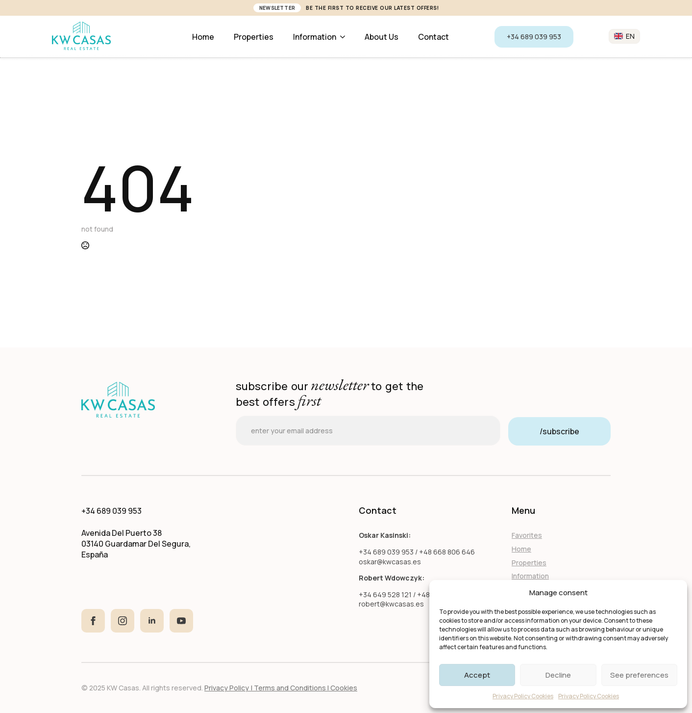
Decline (558, 675)
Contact (433, 36)
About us (381, 36)
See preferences (639, 675)
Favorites (527, 535)
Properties (253, 36)
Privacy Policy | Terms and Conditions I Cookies (280, 687)
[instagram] (122, 621)
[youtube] (181, 621)
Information (314, 36)
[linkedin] (152, 621)
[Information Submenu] (345, 37)
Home (203, 36)
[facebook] (93, 621)
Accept (477, 675)
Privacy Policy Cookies (523, 696)
